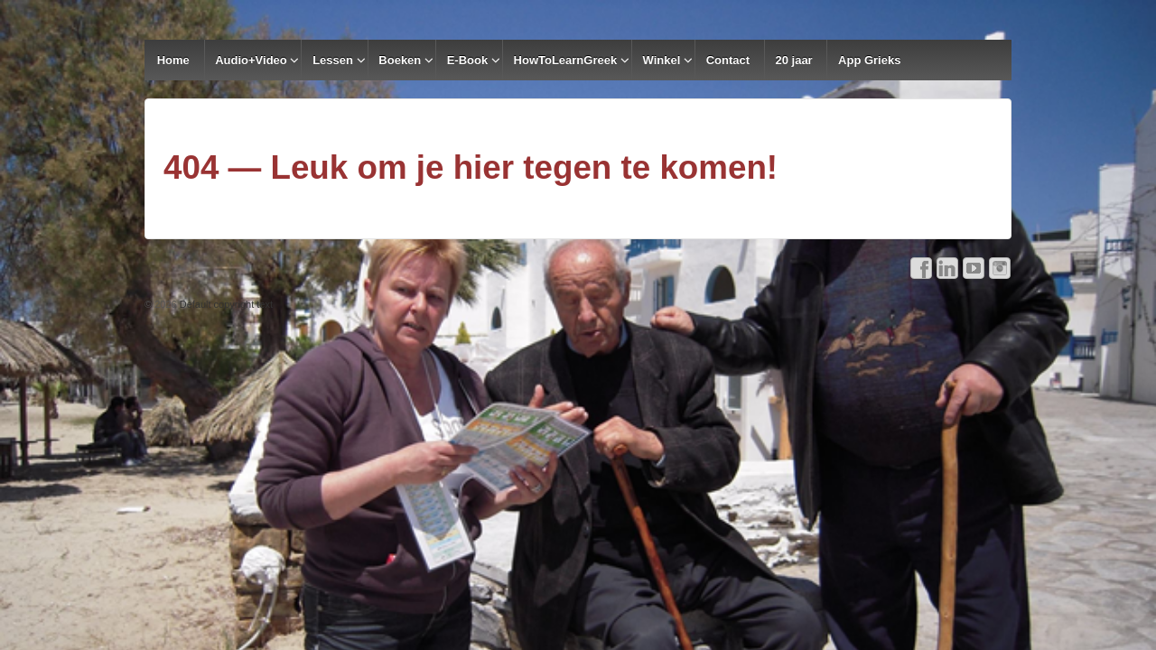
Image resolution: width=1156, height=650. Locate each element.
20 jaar (793, 60)
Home (173, 60)
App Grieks (869, 60)
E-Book (468, 60)
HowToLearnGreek (566, 60)
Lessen (332, 60)
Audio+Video (251, 60)
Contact (728, 60)
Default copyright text (225, 304)
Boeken (399, 60)
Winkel (662, 60)
